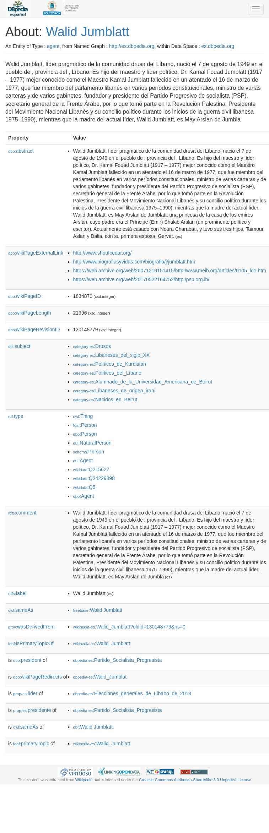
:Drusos (92, 346)
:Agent (83, 460)
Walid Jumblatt (87, 31)
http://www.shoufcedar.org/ (102, 253)
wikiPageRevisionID (34, 329)
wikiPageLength (29, 313)
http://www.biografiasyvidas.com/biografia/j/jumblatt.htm (134, 262)
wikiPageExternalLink (35, 253)
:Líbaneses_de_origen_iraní (114, 390)
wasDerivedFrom (31, 627)
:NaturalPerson (92, 443)
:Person (85, 425)
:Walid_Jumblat (100, 677)
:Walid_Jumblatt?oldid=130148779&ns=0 (129, 627)
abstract (21, 151)
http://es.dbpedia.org (132, 46)
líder (25, 693)
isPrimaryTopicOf (31, 643)
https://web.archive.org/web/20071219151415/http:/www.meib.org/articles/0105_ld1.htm (169, 270)
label (17, 593)
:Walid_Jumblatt (101, 643)
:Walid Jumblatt (98, 610)
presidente (32, 710)
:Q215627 (91, 469)
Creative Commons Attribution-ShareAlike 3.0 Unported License (195, 780)
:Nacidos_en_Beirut (105, 399)
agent (53, 46)
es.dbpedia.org (218, 46)
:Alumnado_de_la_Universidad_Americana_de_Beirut (142, 382)
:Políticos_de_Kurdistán (109, 364)
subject (19, 346)
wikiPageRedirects (37, 677)
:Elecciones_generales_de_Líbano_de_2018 (132, 693)
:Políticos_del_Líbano (107, 373)
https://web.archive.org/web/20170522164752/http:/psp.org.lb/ (141, 279)
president (27, 660)
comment (22, 513)
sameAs (20, 610)
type (15, 416)
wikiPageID (24, 296)
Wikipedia (84, 780)
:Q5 (84, 487)
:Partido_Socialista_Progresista (117, 660)
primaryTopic (31, 743)
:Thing (83, 416)
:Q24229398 (94, 478)
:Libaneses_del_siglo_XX (111, 355)
